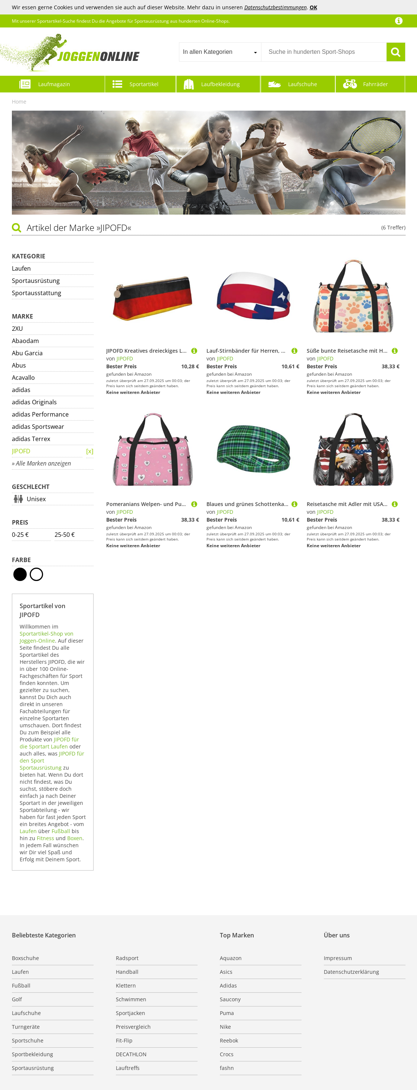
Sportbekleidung (32, 1054)
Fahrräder (375, 84)
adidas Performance (40, 414)
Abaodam (25, 341)
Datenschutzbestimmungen (275, 7)
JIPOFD (21, 451)
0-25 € (20, 535)
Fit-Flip (124, 1040)
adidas (21, 390)
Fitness (45, 838)
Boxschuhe (25, 958)
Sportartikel (144, 84)
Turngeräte (26, 1026)
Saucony (230, 999)
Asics (226, 971)
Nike (225, 1026)
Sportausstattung (36, 293)
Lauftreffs (128, 1067)
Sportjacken (130, 1012)
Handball (127, 971)
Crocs (227, 1054)
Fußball (61, 831)
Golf (17, 999)
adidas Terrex (31, 439)
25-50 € (65, 535)
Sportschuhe (27, 1040)
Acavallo (23, 377)
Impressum (338, 958)
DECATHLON (131, 1054)
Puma (227, 1012)
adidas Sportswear (38, 426)
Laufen (21, 268)
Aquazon (231, 958)
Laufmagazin (54, 84)
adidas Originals (34, 402)
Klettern (126, 985)
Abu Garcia (27, 353)
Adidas (228, 985)
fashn (227, 1067)
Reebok (229, 1040)
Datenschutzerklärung (351, 971)
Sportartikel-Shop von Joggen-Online (47, 637)
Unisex (36, 499)
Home (19, 101)
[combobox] (220, 52)
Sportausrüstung (36, 281)
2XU (17, 328)
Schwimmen (131, 999)
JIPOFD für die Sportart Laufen (49, 743)
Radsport (127, 958)
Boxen (74, 838)
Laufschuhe (302, 84)
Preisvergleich (133, 1026)
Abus (19, 365)
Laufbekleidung (220, 84)
